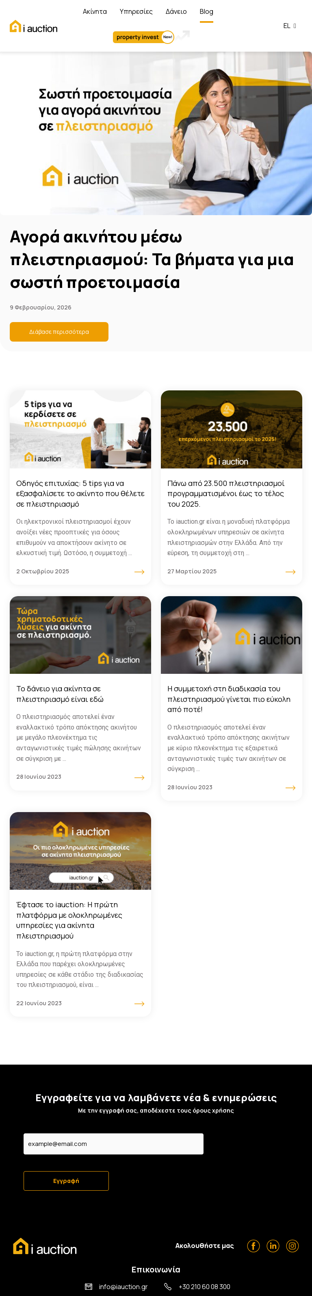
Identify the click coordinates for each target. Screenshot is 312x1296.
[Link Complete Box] (80, 487)
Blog (206, 11)
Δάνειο (176, 11)
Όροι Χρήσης (217, 1287)
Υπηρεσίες (136, 11)
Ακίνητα (95, 11)
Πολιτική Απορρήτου (271, 1287)
